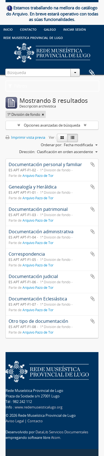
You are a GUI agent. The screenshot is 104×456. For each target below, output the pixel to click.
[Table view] (72, 138)
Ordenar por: (51, 144)
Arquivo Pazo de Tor (38, 175)
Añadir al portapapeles (92, 164)
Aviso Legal (15, 420)
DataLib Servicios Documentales (61, 431)
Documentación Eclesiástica (38, 299)
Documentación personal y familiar (45, 164)
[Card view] (62, 138)
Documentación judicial (33, 276)
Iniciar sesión (74, 29)
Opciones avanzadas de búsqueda (52, 125)
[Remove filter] (43, 114)
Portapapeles (92, 73)
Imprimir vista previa (25, 137)
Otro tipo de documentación (38, 321)
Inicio (8, 29)
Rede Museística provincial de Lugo (33, 37)
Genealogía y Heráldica (33, 187)
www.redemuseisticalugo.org (38, 407)
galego (50, 29)
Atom (55, 437)
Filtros (17, 86)
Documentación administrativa (41, 232)
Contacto (28, 29)
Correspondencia (27, 254)
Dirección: (27, 151)
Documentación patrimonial (38, 209)
